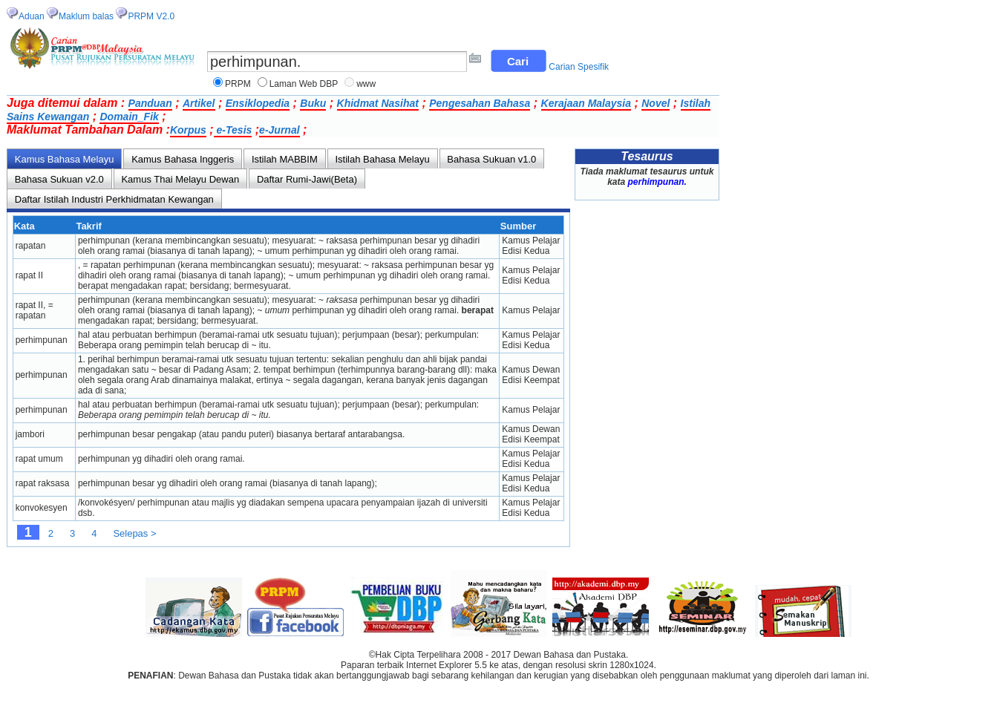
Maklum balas (86, 16)
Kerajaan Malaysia (586, 103)
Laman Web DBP (304, 84)
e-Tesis (233, 130)
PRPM (238, 84)
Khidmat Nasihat (378, 103)
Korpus (188, 130)
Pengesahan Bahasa (479, 103)
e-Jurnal (279, 130)
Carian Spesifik (579, 67)
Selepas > (134, 533)
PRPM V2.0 (151, 16)
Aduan (32, 16)
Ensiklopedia (258, 103)
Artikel (199, 103)
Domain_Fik (128, 116)
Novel (655, 103)
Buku (313, 103)
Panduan (150, 103)
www (366, 84)
